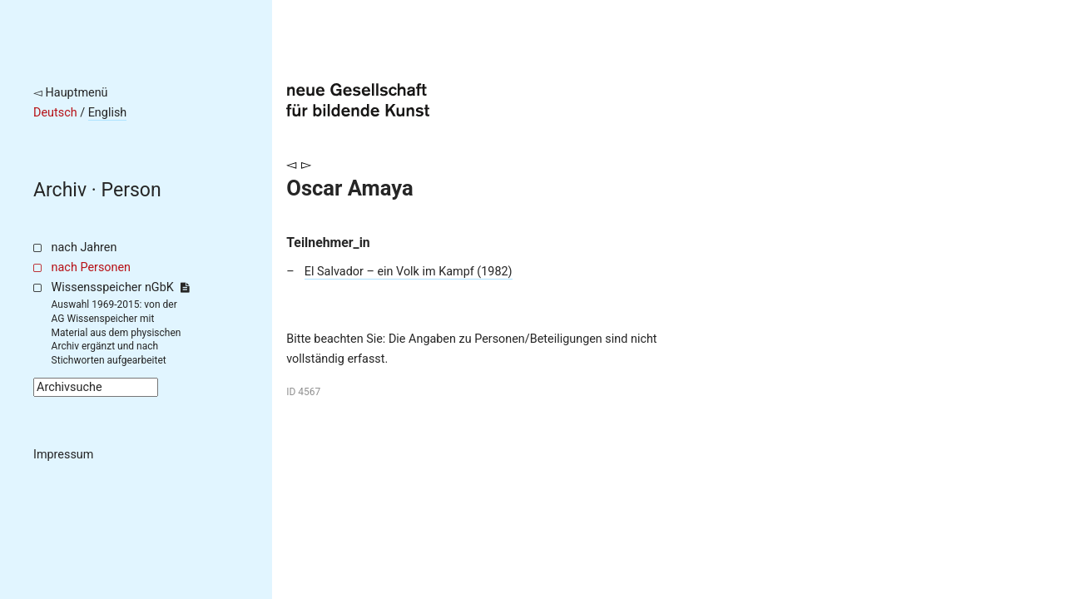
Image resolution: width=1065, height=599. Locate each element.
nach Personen (91, 267)
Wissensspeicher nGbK (120, 287)
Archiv (60, 190)
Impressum (63, 455)
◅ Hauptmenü (70, 93)
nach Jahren (84, 247)
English (107, 113)
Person (131, 190)
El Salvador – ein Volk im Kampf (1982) (409, 272)
